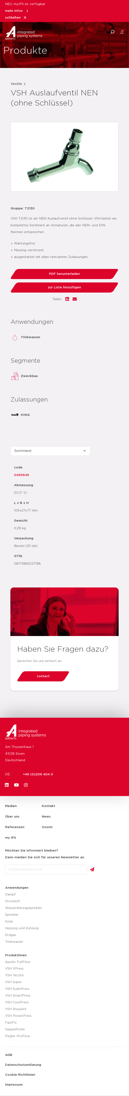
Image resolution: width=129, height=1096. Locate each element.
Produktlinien (16, 955)
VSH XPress (14, 968)
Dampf (10, 894)
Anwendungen (16, 887)
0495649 (21, 475)
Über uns (12, 816)
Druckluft (12, 901)
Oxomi (47, 827)
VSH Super (13, 982)
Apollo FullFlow (17, 962)
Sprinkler (12, 914)
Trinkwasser (14, 941)
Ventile (16, 83)
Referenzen (14, 827)
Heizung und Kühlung (22, 928)
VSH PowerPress (18, 1015)
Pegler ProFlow (17, 1036)
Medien (11, 806)
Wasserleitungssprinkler (23, 908)
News (46, 816)
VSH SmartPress (18, 995)
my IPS (10, 837)
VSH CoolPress (17, 1002)
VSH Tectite (14, 975)
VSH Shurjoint (16, 1009)
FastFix (11, 1022)
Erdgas (10, 935)
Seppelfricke (15, 1029)
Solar (9, 921)
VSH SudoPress (17, 988)
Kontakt (48, 806)
